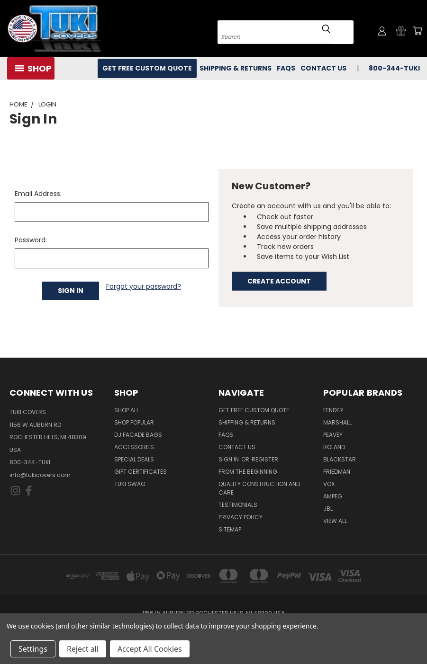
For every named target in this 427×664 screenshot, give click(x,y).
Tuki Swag (129, 484)
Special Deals (134, 459)
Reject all (83, 649)
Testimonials (237, 505)
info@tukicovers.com (40, 475)
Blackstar (339, 459)
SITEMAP (229, 529)
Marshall (337, 422)
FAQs (286, 68)
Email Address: (38, 193)
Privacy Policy (240, 517)
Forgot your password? (143, 286)
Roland (334, 447)
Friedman (336, 472)
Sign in (229, 459)
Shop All (126, 410)
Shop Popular (134, 422)
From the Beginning (247, 472)
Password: (31, 240)
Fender (333, 410)
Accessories (134, 447)
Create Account (279, 281)
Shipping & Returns (236, 68)
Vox (329, 484)
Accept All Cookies (150, 649)
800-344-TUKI (394, 68)
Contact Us (323, 68)
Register (265, 459)
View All (335, 521)
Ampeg (332, 496)
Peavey (333, 435)
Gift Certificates (140, 472)
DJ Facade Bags (138, 435)
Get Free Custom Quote (147, 68)
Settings (32, 649)
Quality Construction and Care (259, 488)
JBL (328, 509)
